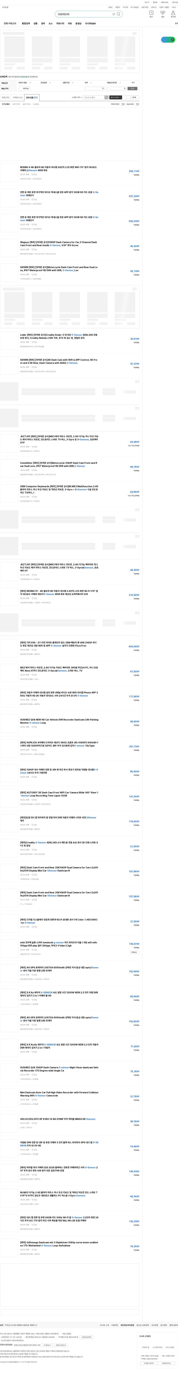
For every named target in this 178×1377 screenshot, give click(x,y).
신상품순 (36, 104)
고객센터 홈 (145, 1347)
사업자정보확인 (86, 1337)
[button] (151, 14)
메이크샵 (175, 2)
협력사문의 (174, 1325)
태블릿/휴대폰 (112, 83)
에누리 (147, 2)
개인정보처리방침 (127, 1325)
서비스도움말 (169, 1347)
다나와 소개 (104, 1325)
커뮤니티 (154, 7)
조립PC (117, 7)
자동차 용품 (22, 83)
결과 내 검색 (115, 97)
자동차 (110, 7)
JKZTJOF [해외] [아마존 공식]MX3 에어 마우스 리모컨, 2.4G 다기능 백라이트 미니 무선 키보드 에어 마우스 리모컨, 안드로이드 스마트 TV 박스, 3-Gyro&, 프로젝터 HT (59, 567)
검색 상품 (32, 97)
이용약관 (114, 1325)
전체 (5, 97)
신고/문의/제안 (157, 1347)
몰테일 (155, 2)
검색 (132, 89)
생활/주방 (66, 83)
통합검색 (26, 23)
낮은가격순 (16, 104)
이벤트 (161, 7)
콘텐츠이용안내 (61, 1345)
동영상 (78, 23)
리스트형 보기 (125, 97)
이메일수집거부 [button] (149, 1363)
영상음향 (44, 83)
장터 (43, 23)
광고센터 (163, 1325)
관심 (35, 175)
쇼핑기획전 (144, 7)
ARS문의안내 (166, 1363)
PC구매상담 (135, 7)
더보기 (175, 7)
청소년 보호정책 (142, 1325)
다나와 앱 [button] (5, 7)
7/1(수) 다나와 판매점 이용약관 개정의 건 (21, 1325)
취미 (86, 83)
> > (38, 254)
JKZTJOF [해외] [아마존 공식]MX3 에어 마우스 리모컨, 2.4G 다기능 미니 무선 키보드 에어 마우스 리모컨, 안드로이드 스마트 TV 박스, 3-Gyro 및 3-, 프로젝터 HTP (59, 439)
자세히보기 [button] (47, 1345)
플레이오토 (164, 2)
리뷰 (70, 23)
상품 (35, 23)
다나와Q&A (90, 23)
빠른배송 (26, 89)
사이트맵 (154, 1325)
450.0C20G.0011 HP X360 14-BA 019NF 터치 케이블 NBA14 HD (58, 1119)
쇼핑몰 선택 (77, 97)
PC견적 (125, 7)
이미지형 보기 (128, 97)
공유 (175, 23)
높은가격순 (26, 104)
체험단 (167, 7)
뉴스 (51, 23)
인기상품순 (6, 104)
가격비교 (18, 97)
